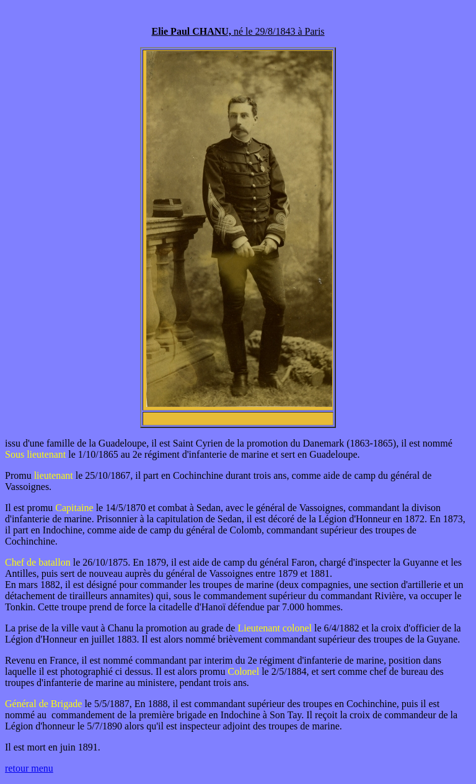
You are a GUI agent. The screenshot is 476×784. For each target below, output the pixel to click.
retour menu (29, 768)
